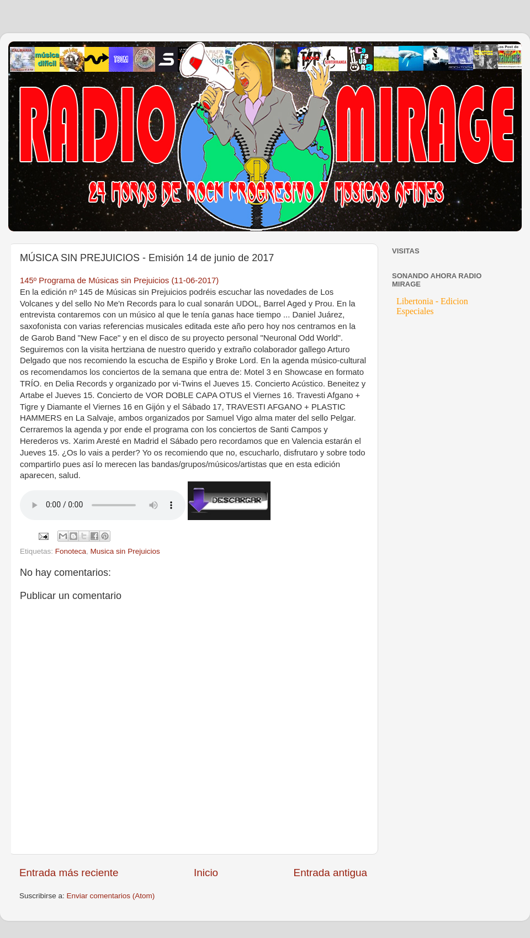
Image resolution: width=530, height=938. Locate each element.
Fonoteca (70, 551)
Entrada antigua (330, 872)
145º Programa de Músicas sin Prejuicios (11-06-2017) (119, 280)
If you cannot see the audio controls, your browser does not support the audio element (103, 505)
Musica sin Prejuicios (125, 551)
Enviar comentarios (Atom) (111, 896)
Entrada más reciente (69, 872)
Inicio (206, 872)
